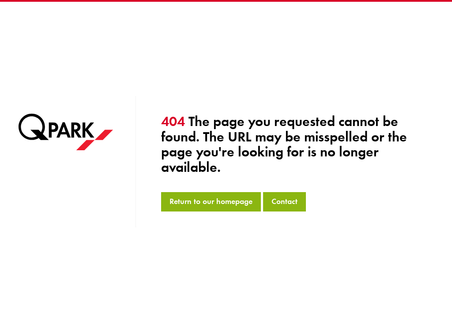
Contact (284, 201)
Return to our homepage (211, 201)
